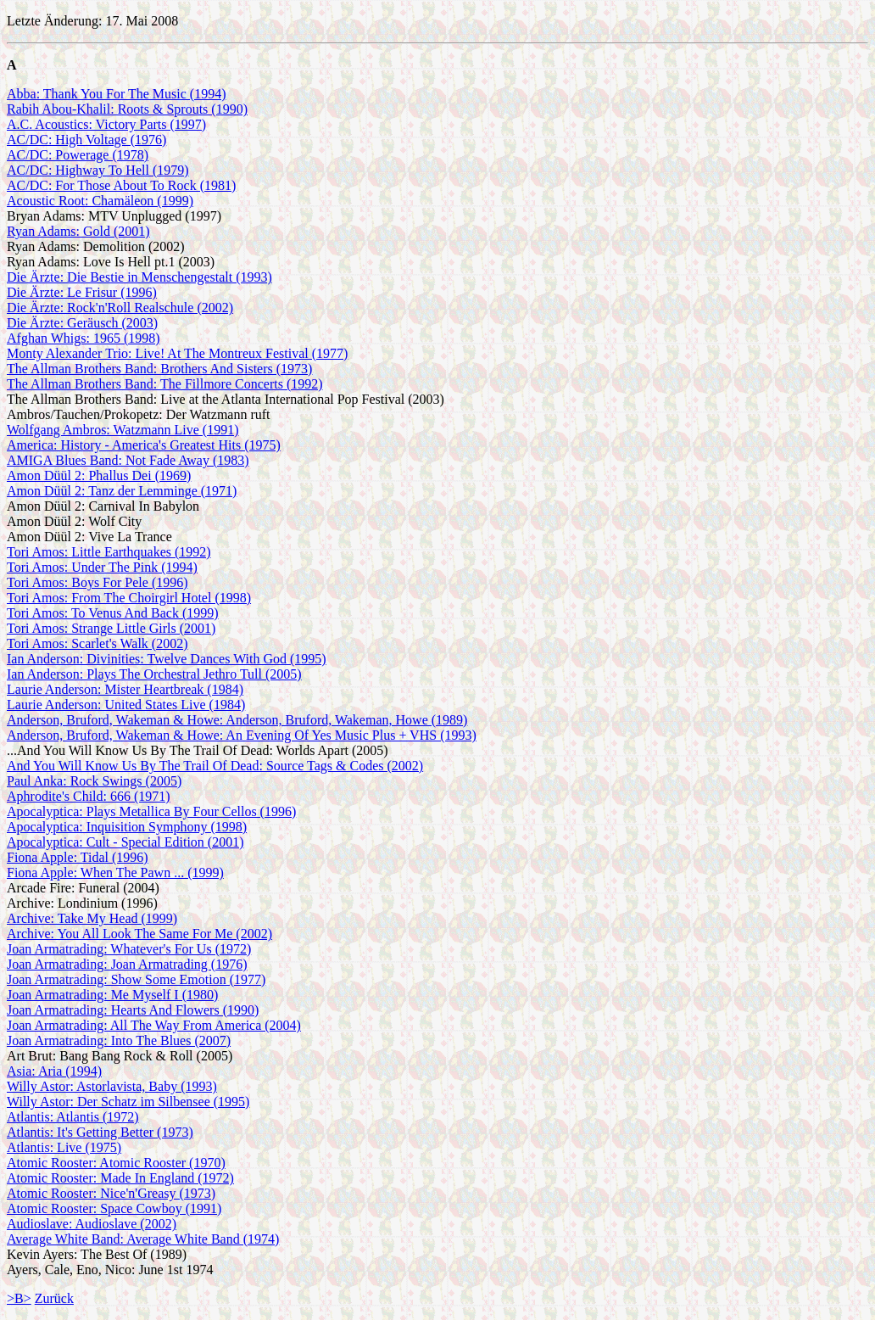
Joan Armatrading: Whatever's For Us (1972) (129, 949)
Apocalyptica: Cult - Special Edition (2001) (125, 842)
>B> (19, 1298)
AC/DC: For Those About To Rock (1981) (121, 185)
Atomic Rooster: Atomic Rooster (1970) (116, 1162)
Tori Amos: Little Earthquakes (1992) (109, 552)
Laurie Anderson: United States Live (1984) (126, 704)
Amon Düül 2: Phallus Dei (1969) (99, 475)
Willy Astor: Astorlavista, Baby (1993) (112, 1086)
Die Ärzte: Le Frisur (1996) (82, 292)
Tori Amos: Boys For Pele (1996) (97, 582)
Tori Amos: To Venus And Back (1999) (113, 613)
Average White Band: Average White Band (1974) (143, 1239)
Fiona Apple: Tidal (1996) (77, 857)
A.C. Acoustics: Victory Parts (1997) (106, 124)
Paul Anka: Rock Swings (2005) (94, 781)
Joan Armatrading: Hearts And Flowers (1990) (133, 1010)
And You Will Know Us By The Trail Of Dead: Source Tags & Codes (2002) (215, 765)
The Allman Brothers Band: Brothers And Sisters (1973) (159, 368)
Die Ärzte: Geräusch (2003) (82, 323)
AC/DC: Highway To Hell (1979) (98, 170)
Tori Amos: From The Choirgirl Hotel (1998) (129, 597)
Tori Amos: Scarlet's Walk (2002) (97, 643)
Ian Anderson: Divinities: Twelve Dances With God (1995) (166, 659)
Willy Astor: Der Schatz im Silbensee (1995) (128, 1101)
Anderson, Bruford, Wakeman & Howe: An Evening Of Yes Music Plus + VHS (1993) (242, 735)
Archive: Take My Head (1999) (92, 918)
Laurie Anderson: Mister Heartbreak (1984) (125, 689)
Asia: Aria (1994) (54, 1071)
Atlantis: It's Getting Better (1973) (100, 1132)
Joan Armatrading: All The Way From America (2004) (154, 1025)
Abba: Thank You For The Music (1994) (116, 94)
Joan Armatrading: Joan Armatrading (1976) (127, 964)
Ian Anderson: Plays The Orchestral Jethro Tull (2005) (154, 674)
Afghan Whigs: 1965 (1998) (83, 338)
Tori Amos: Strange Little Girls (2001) (111, 628)
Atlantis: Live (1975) (64, 1147)
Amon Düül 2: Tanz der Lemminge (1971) (122, 491)
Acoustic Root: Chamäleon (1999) (100, 200)
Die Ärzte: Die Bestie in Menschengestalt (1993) (139, 277)
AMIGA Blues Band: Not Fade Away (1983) (128, 460)
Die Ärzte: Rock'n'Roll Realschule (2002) (120, 307)
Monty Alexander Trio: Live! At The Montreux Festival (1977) (177, 353)
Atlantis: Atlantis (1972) (73, 1117)
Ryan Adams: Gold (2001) (78, 231)
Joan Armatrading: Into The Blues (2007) (119, 1040)
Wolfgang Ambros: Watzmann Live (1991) (123, 429)
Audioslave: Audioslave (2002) (91, 1224)
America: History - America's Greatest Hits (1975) (144, 445)
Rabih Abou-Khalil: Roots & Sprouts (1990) (127, 109)
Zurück (54, 1298)
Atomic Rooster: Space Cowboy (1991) (114, 1208)
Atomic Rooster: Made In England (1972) (120, 1178)
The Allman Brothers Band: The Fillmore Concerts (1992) (165, 384)
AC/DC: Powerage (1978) (77, 155)
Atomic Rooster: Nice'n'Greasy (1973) (111, 1193)
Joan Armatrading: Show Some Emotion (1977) (136, 979)
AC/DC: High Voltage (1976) (86, 139)
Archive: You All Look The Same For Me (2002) (139, 933)
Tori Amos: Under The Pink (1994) (102, 567)
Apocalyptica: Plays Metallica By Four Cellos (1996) (151, 811)
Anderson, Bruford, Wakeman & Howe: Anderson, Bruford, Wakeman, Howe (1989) (237, 720)
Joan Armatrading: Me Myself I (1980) (112, 994)
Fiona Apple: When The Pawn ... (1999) (115, 872)
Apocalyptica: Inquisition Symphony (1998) (127, 826)
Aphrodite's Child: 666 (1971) (88, 796)
